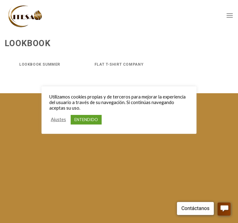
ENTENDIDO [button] (86, 119)
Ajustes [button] (58, 119)
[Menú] (229, 15)
